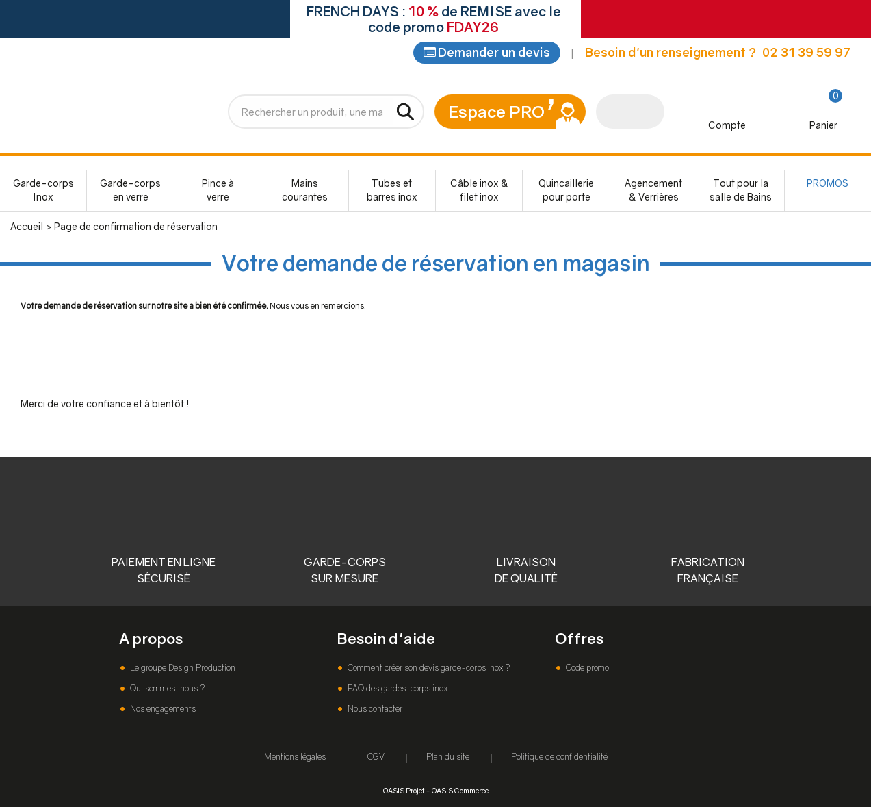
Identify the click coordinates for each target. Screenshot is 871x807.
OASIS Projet (403, 790)
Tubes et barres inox (392, 191)
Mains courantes (305, 191)
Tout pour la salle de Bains (741, 191)
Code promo (586, 668)
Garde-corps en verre (130, 191)
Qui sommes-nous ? (166, 688)
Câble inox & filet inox (479, 191)
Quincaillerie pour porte (566, 191)
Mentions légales (295, 757)
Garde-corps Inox (43, 191)
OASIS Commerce (460, 790)
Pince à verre (218, 191)
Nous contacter (374, 709)
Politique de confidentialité (559, 757)
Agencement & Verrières (653, 191)
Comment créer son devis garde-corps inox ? (428, 668)
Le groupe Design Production (181, 668)
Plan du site (447, 757)
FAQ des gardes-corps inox (396, 688)
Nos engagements (162, 709)
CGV (376, 757)
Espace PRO (496, 113)
